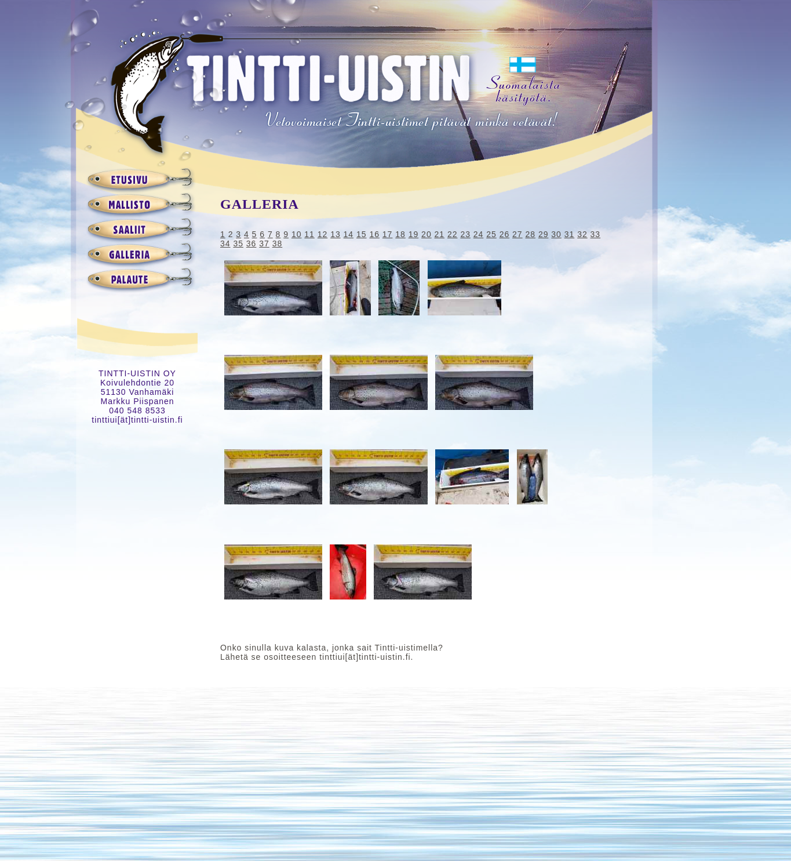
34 (225, 243)
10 (296, 234)
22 (452, 234)
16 (374, 234)
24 (478, 234)
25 (491, 234)
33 (595, 234)
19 (414, 234)
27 (517, 234)
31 (569, 234)
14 (349, 234)
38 (277, 243)
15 (361, 234)
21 (440, 234)
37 (264, 243)
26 (505, 234)
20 (426, 234)
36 (251, 243)
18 (400, 234)
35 (238, 243)
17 (387, 234)
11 (309, 234)
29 (543, 234)
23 (465, 234)
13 (335, 234)
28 (530, 234)
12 (323, 234)
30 (556, 234)
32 (582, 234)
